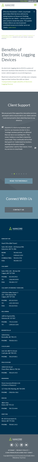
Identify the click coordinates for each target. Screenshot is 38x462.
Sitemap (11, 450)
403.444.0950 (13, 277)
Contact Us (18, 210)
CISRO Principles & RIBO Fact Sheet (19, 452)
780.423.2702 (17, 258)
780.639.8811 (13, 356)
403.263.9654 (13, 300)
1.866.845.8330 (14, 279)
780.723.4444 (13, 408)
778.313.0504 (13, 322)
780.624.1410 (13, 373)
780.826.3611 (13, 340)
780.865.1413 (13, 424)
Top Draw (22, 458)
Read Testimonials (18, 181)
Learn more (12, 27)
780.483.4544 (17, 252)
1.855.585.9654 (14, 303)
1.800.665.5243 (32, 1)
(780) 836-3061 (13, 392)
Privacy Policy (22, 450)
